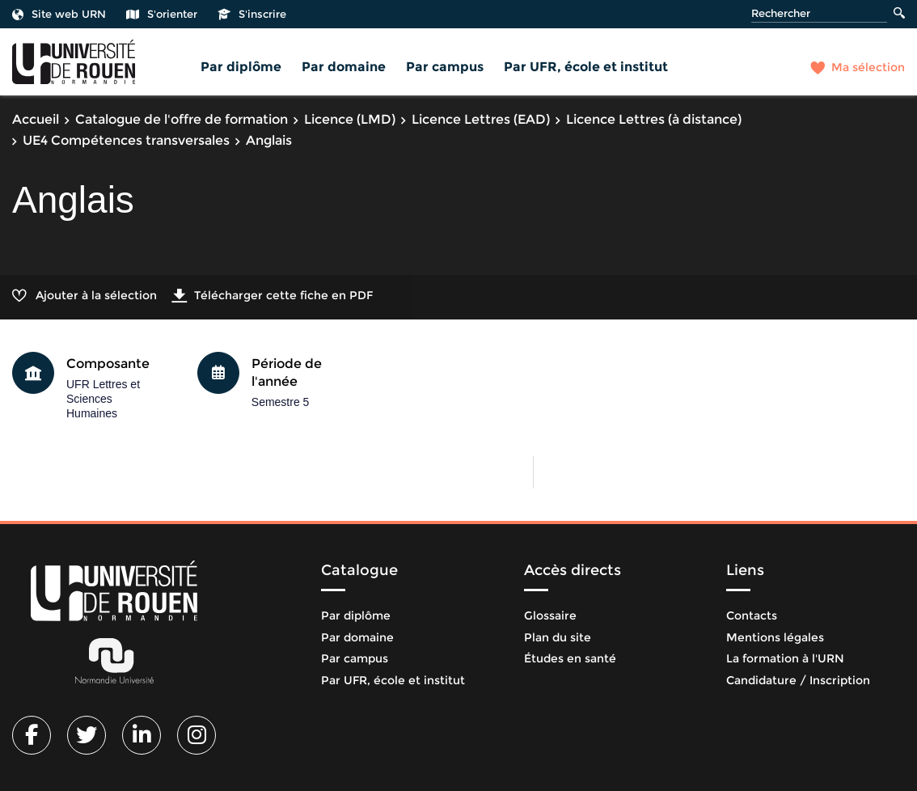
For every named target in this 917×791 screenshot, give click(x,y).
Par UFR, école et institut (586, 66)
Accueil (35, 119)
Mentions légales (775, 637)
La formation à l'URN (785, 658)
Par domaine (344, 66)
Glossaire (550, 615)
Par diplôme (241, 66)
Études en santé (570, 658)
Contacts (751, 615)
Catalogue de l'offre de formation (181, 119)
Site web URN (59, 13)
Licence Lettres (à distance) (654, 119)
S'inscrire (252, 13)
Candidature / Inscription (798, 680)
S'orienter (161, 13)
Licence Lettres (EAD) (481, 119)
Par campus (445, 66)
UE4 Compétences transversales (126, 140)
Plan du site (557, 637)
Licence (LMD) (349, 119)
